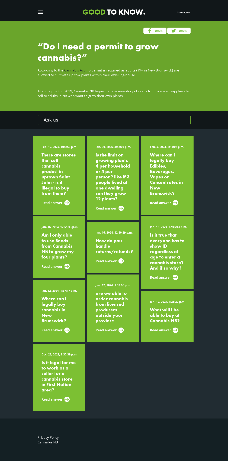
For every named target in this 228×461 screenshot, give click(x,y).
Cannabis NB (48, 442)
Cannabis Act (74, 70)
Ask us (51, 120)
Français (184, 12)
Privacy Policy (48, 437)
